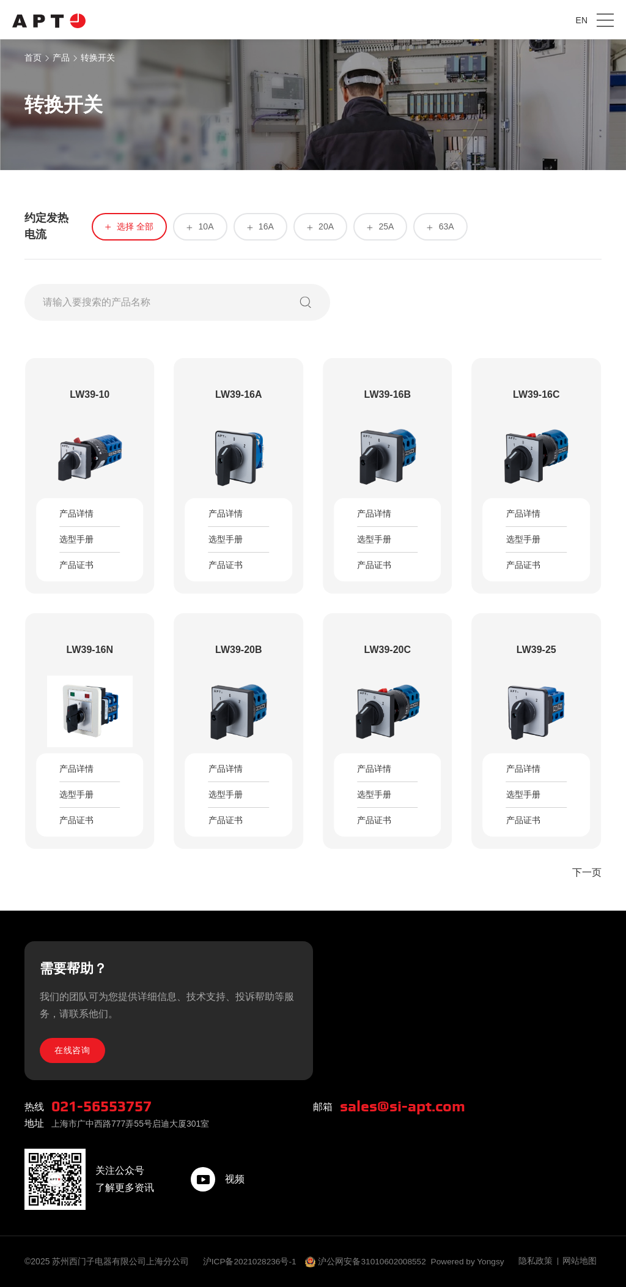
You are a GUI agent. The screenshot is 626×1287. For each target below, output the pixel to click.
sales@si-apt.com (406, 1106)
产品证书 (76, 565)
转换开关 (98, 57)
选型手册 (76, 540)
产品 (61, 57)
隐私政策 (535, 1261)
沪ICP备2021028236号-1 (251, 1261)
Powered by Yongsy (472, 1261)
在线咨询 (74, 1049)
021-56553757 (104, 1106)
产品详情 (76, 514)
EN (581, 20)
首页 (33, 57)
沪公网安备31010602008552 (375, 1261)
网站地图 (579, 1261)
